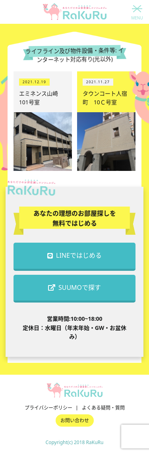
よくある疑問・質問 (103, 407)
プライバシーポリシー (48, 407)
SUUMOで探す (74, 287)
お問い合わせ (74, 420)
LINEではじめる (74, 255)
